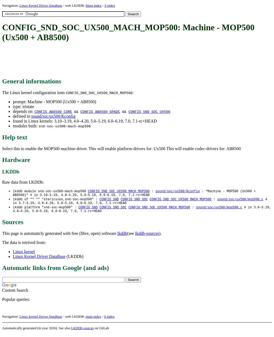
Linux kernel (24, 255)
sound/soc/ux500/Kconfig (53, 116)
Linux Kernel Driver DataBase (41, 5)
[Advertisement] (99, 60)
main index (93, 320)
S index (109, 5)
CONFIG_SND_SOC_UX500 (149, 111)
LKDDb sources (82, 331)
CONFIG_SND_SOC (134, 200)
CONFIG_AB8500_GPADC (100, 111)
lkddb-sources (147, 236)
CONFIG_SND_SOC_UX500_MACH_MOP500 (119, 191)
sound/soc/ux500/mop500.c (240, 200)
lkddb (122, 236)
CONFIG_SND (109, 200)
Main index (94, 5)
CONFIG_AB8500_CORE (53, 111)
